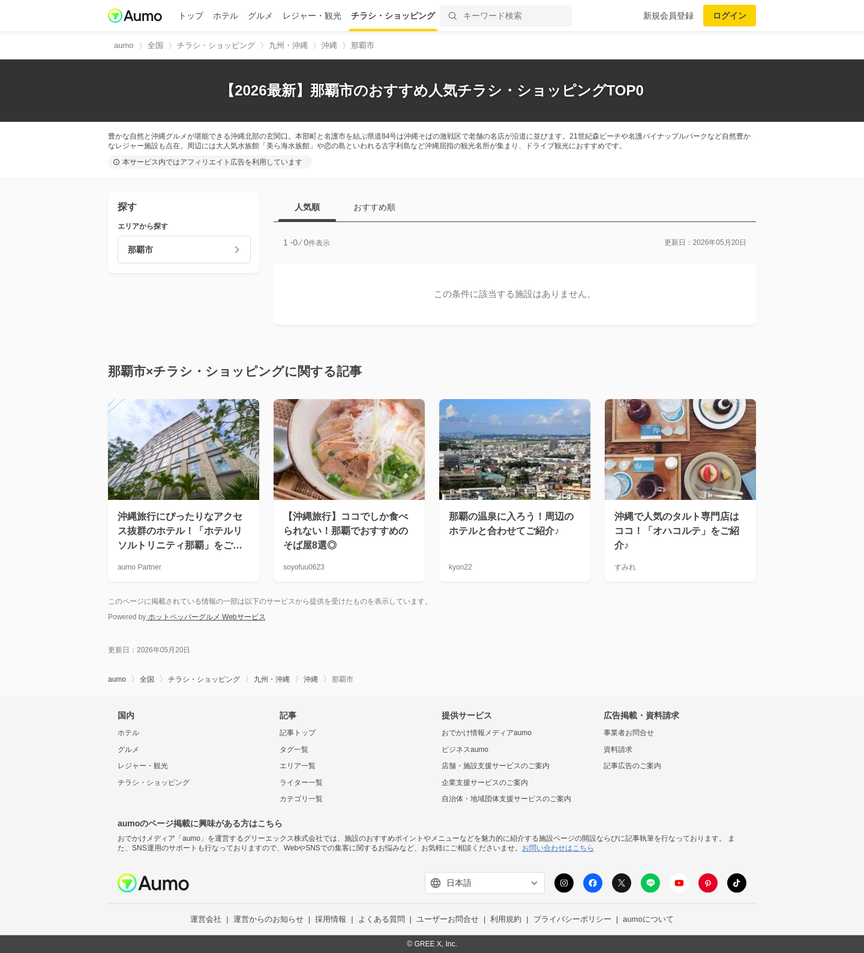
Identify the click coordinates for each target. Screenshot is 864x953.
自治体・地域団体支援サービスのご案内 (506, 799)
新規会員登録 (668, 15)
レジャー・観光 (312, 15)
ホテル (225, 15)
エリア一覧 (298, 766)
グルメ (260, 15)
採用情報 (330, 919)
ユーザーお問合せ (447, 919)
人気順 (307, 207)
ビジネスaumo (465, 749)
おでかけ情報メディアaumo (487, 733)
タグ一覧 (294, 749)
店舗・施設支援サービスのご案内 (496, 766)
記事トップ (298, 733)
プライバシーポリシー (572, 919)
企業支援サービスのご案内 (485, 782)
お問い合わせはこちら (558, 848)
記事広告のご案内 (632, 766)
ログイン (729, 15)
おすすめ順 (374, 207)
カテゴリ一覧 (301, 799)
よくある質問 (381, 919)
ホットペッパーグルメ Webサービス (205, 617)
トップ (190, 15)
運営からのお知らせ (268, 919)
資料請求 (618, 749)
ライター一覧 (301, 782)
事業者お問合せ (629, 733)
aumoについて (648, 919)
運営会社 (205, 919)
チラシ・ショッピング (393, 15)
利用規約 (505, 919)
